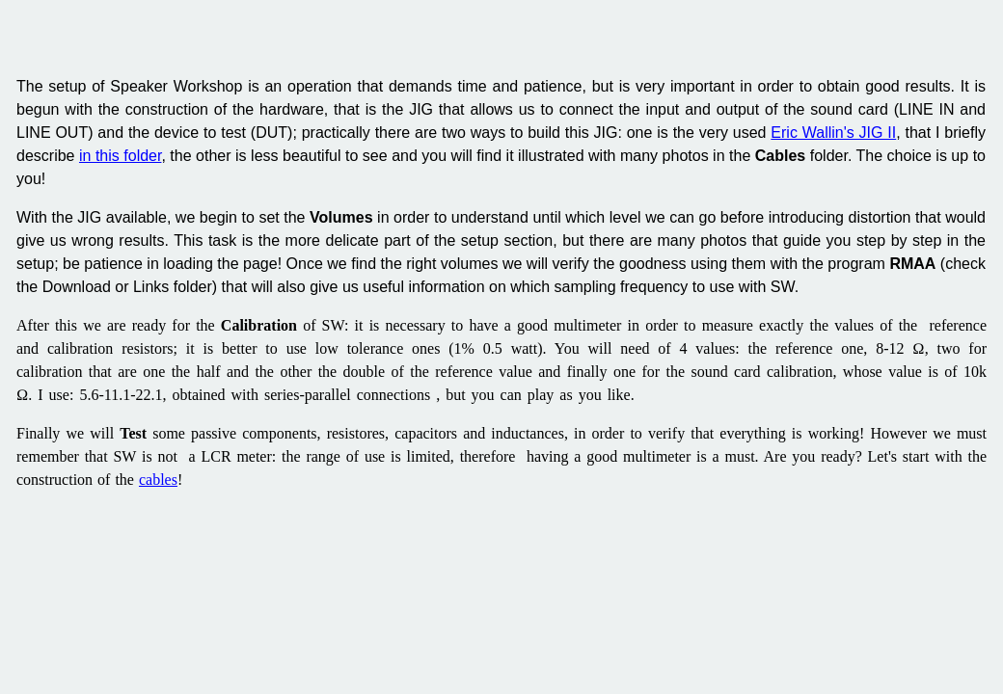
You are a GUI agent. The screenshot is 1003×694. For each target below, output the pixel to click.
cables (158, 479)
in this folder (120, 155)
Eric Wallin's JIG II (833, 132)
